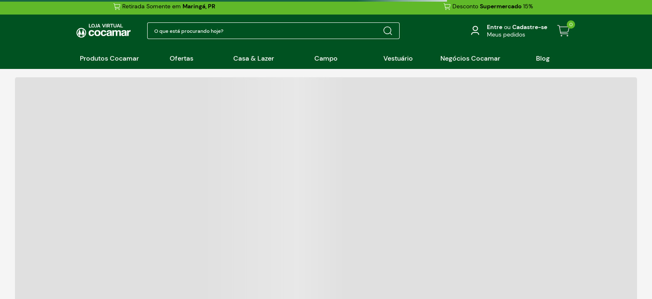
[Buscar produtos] (388, 31)
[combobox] (273, 30)
